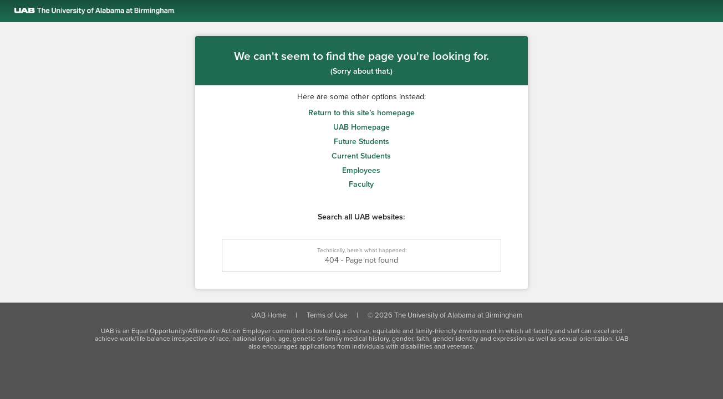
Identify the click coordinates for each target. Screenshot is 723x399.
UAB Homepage (361, 127)
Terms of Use (327, 315)
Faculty (361, 184)
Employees (361, 170)
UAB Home (268, 315)
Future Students (361, 141)
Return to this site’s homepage (361, 112)
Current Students (361, 156)
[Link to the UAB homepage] (368, 11)
